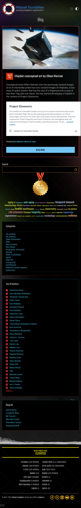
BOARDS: (45, 473)
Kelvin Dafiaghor (17, 317)
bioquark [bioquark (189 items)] (60, 202)
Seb (11, 371)
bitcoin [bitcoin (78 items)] (19, 205)
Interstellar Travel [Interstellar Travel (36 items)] (62, 209)
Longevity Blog (12, 413)
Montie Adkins (16, 381)
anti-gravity (11, 262)
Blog (40, 20)
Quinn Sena (15, 300)
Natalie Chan (15, 357)
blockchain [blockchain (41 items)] (26, 206)
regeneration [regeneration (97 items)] (11, 215)
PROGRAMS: (46, 481)
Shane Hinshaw (16, 351)
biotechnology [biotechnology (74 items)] (10, 205)
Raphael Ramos (16, 354)
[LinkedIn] (62, 497)
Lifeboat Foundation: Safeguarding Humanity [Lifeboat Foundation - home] (34, 9)
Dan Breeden (15, 304)
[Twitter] (57, 497)
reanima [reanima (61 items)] (59, 212)
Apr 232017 (10, 76)
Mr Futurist (10, 416)
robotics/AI (27, 141)
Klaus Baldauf (17, 141)
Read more (40, 150)
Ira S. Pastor (15, 384)
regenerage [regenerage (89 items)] (68, 212)
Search (76, 170)
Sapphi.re (41, 497)
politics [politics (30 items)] (54, 213)
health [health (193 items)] (18, 209)
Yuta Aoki (14, 341)
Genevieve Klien (16, 290)
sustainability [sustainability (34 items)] (40, 216)
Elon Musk (10, 247)
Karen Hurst (15, 320)
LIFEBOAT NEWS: (47, 462)
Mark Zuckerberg (13, 255)
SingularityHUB (12, 426)
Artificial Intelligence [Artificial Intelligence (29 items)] (40, 203)
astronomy (10, 270)
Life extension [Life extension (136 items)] (16, 212)
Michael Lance (16, 374)
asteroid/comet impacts (16, 267)
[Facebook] (52, 497)
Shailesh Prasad (17, 307)
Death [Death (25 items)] (55, 205)
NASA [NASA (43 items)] (43, 213)
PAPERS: (45, 484)
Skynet (9, 252)
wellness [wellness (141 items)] (72, 215)
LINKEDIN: (25, 466)
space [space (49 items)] (33, 216)
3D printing (11, 234)
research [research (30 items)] (19, 216)
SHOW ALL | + (9, 391)
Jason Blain (15, 378)
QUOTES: (44, 488)
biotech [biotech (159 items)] (70, 202)
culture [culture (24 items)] (51, 205)
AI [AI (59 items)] (15, 203)
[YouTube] (67, 497)
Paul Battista (15, 310)
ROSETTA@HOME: (24, 484)
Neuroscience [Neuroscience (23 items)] (48, 213)
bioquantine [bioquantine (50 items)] (50, 203)
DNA (8, 242)
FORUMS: (34, 488)
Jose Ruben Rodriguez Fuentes (23, 324)
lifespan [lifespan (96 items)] (27, 212)
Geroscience (11, 410)
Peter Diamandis (13, 239)
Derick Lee (14, 344)
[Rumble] (72, 497)
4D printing (11, 237)
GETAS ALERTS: (47, 466)
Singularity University (15, 249)
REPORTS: (45, 477)
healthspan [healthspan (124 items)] (28, 209)
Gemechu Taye (16, 314)
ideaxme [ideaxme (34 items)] (42, 209)
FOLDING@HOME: (25, 481)
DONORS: (32, 473)
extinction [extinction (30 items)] (69, 206)
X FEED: (25, 469)
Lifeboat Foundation (18, 497)
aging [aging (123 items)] (10, 202)
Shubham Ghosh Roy (19, 297)
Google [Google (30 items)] (12, 209)
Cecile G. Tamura (17, 337)
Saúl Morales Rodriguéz (20, 293)
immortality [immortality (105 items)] (50, 209)
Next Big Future (12, 419)
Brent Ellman (15, 367)
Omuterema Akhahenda (20, 330)
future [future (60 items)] (75, 205)
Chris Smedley (16, 388)
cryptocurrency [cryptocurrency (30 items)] (45, 206)
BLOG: (44, 469)
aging (8, 257)
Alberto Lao (15, 347)
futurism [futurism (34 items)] (7, 209)
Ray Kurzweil (11, 244)
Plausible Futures (13, 422)
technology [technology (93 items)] (50, 216)
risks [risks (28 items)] (23, 216)
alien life (9, 260)
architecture (11, 265)
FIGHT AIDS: (27, 477)
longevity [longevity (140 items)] (36, 212)
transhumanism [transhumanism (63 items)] (61, 216)
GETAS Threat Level (40, 452)
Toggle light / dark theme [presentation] (77, 8)
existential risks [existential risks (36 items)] (61, 206)
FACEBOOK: (24, 462)
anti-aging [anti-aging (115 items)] (29, 202)
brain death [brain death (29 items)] (33, 206)
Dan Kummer (15, 327)
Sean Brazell (15, 361)
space (34, 141)
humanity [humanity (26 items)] (37, 209)
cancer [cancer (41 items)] (39, 206)
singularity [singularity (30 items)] (28, 216)
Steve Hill (14, 364)
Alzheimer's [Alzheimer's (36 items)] (19, 203)
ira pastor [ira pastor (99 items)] (72, 209)
